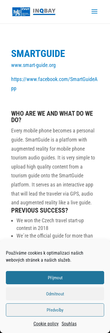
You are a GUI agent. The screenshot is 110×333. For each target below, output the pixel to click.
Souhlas (69, 324)
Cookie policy (46, 324)
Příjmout (55, 277)
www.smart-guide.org (33, 65)
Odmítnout (55, 294)
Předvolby (55, 310)
